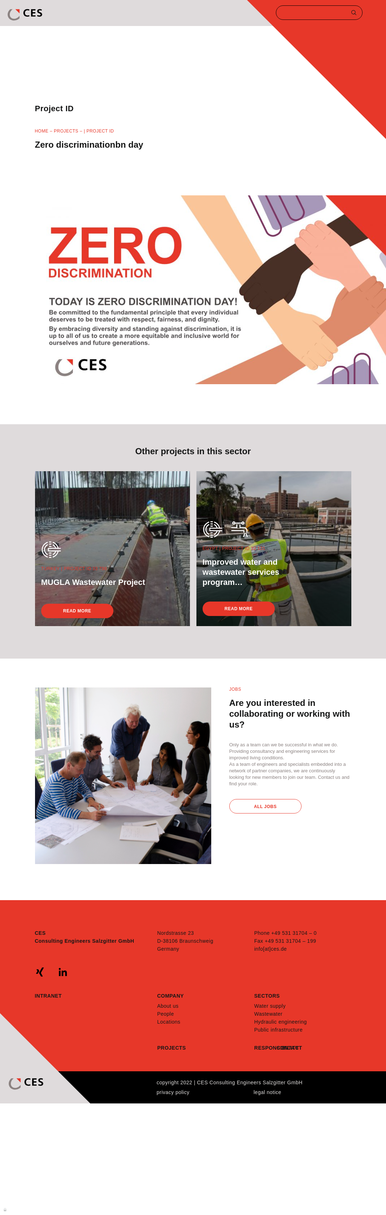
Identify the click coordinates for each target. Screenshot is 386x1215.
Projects (66, 131)
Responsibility (265, 1048)
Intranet (48, 996)
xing (40, 972)
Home (41, 131)
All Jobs (265, 806)
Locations (168, 1022)
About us (167, 1006)
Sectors (267, 996)
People (165, 1014)
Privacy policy (173, 1092)
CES (26, 15)
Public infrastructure (278, 1030)
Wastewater (268, 1014)
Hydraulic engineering (280, 1022)
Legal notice (267, 1092)
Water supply (270, 1006)
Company (170, 996)
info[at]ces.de (270, 949)
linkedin (62, 972)
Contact (288, 1048)
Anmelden (5, 1209)
